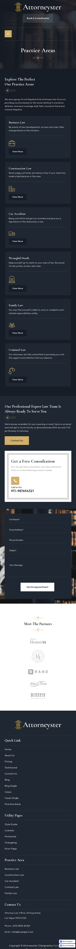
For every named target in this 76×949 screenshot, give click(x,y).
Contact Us (17, 440)
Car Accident (17, 214)
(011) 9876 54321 (21, 925)
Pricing (8, 761)
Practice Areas (13, 804)
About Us (9, 755)
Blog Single (11, 785)
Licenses (9, 830)
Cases (8, 791)
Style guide (11, 824)
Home (8, 749)
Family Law (16, 305)
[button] (8, 33)
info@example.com (22, 931)
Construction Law (20, 168)
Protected (10, 836)
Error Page (11, 848)
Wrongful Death (19, 258)
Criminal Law (17, 350)
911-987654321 (22, 491)
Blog (7, 779)
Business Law (17, 122)
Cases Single (12, 797)
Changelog (11, 842)
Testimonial (11, 767)
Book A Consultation (38, 18)
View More (17, 151)
